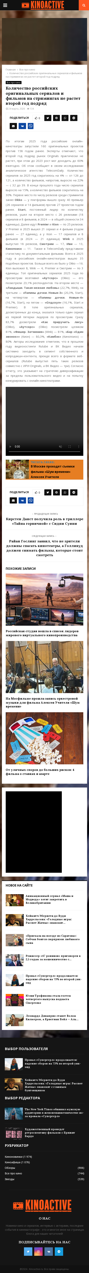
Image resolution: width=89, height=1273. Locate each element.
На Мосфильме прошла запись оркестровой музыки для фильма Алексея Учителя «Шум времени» (43, 702)
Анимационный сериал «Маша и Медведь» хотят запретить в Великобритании (49, 899)
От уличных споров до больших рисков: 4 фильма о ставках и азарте (40, 772)
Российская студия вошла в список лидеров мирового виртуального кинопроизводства (42, 633)
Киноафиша (12, 1162)
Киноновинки (13, 1156)
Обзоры (10, 1168)
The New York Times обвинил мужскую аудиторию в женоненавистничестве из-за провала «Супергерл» (54, 1113)
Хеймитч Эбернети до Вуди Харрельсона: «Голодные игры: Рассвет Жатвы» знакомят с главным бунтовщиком (54, 1085)
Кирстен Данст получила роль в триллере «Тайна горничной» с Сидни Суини (44, 521)
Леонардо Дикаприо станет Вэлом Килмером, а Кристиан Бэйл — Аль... (52, 1017)
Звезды (9, 1179)
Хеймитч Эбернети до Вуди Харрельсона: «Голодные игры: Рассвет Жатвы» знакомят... (49, 919)
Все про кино (14, 82)
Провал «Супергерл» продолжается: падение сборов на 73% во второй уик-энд (54, 979)
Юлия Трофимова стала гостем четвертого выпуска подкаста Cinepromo (48, 999)
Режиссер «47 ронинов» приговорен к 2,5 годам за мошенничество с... (53, 957)
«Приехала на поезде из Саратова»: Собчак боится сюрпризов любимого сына (53, 939)
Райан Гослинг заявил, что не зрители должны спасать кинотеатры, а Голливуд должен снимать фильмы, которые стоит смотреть (44, 548)
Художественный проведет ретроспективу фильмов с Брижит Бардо (50, 1132)
